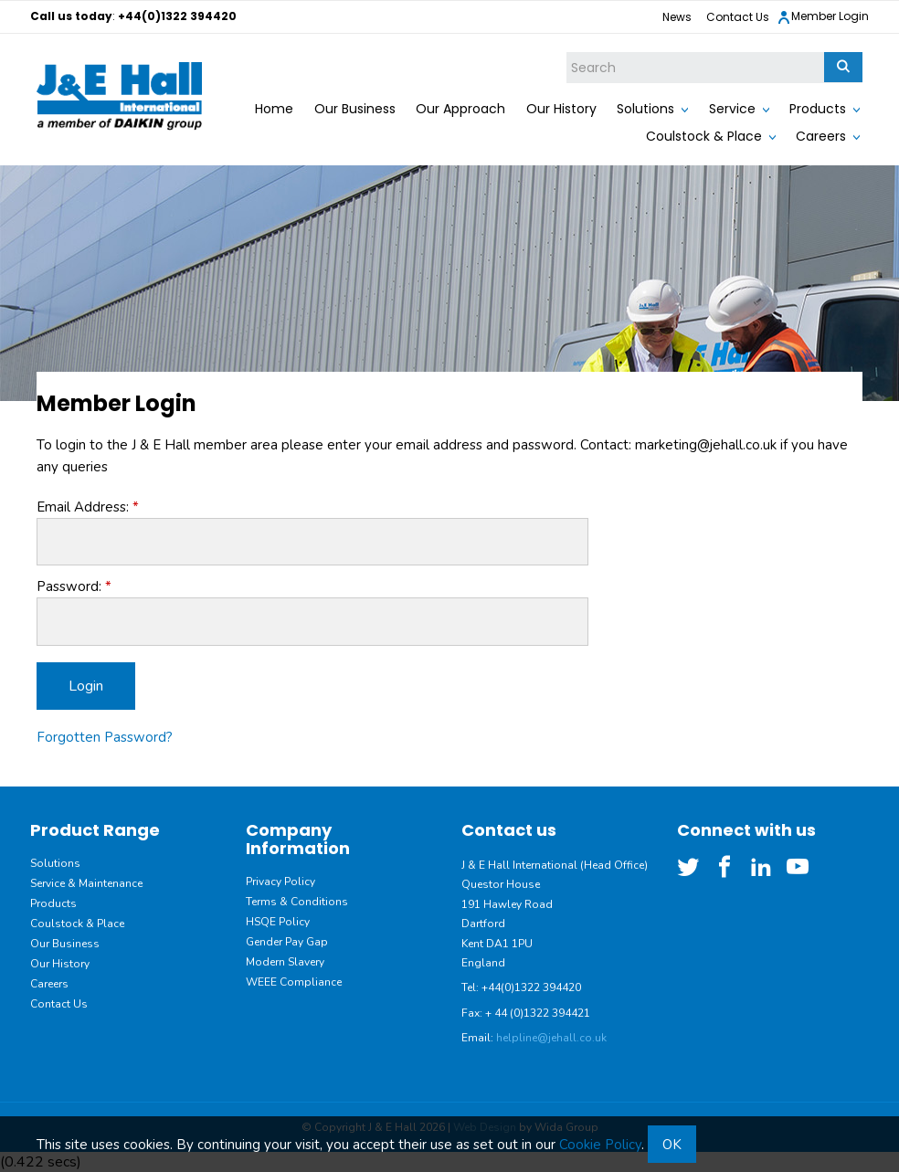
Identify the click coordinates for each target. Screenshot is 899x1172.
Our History (561, 109)
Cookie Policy (600, 1144)
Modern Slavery (285, 962)
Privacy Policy (280, 881)
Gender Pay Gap (287, 941)
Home (274, 109)
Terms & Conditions (297, 901)
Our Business (355, 109)
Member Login (823, 17)
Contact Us (737, 17)
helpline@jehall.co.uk (551, 1037)
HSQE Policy (278, 921)
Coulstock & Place (704, 136)
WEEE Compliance (294, 982)
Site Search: (566, 52)
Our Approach (460, 109)
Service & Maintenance (86, 883)
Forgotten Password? (105, 737)
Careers (821, 136)
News (677, 17)
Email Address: (83, 507)
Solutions (645, 109)
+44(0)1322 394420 (177, 16)
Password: (69, 586)
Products (817, 109)
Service (732, 109)
